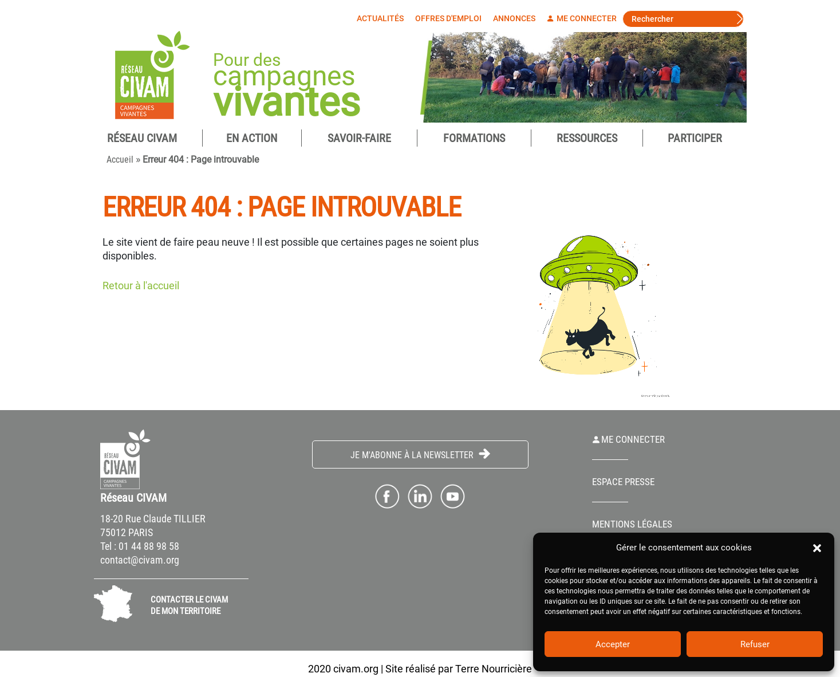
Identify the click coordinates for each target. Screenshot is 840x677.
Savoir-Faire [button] (359, 139)
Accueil (120, 160)
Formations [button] (474, 139)
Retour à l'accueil (140, 287)
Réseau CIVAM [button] (142, 139)
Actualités (383, 18)
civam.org (355, 670)
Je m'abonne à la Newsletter (420, 456)
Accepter (613, 644)
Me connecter (585, 18)
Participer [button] (695, 139)
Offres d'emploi (451, 18)
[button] (817, 547)
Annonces (517, 18)
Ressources (587, 139)
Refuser (755, 644)
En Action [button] (251, 139)
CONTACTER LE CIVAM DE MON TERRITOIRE (189, 606)
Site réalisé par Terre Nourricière (458, 670)
